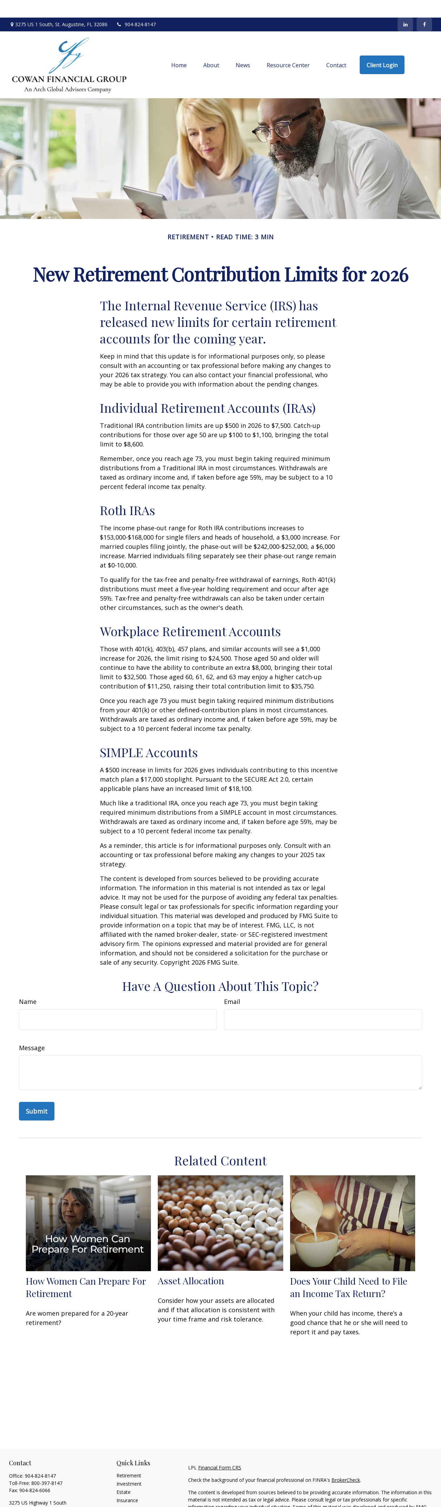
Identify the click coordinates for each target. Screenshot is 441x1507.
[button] (179, 47)
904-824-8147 (136, 7)
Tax (120, 1491)
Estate (123, 1474)
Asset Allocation (191, 1263)
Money (124, 1499)
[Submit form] (36, 1093)
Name (28, 984)
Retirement (128, 1458)
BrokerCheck (345, 1462)
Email (232, 984)
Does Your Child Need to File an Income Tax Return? (348, 1269)
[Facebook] (424, 7)
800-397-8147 (46, 1465)
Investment (129, 1466)
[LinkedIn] (405, 7)
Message (32, 1030)
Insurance (127, 1482)
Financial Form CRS (219, 1450)
